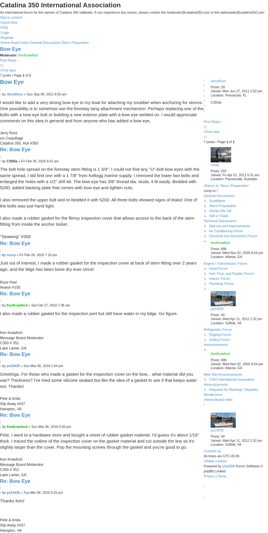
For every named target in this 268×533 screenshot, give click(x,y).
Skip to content (11, 17)
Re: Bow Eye (15, 149)
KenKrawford (28, 55)
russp (215, 165)
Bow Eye (10, 49)
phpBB (227, 466)
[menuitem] (4, 27)
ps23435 (217, 309)
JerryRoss (218, 81)
